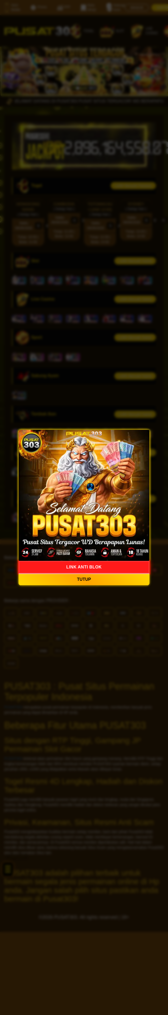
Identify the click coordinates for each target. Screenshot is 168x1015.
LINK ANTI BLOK (84, 567)
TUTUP (84, 579)
